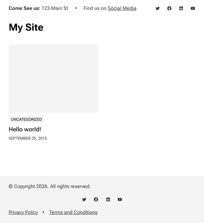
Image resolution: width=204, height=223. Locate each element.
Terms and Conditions (73, 212)
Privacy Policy (23, 212)
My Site (26, 27)
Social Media (122, 8)
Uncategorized (26, 119)
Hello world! (25, 129)
